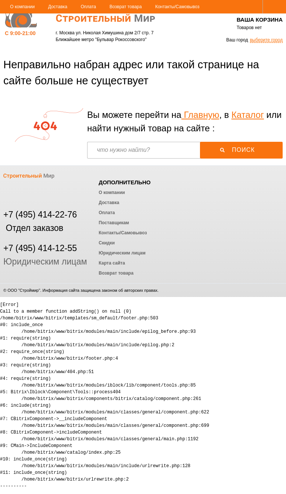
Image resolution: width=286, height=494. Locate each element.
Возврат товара (125, 6)
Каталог (247, 115)
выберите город (266, 40)
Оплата (88, 6)
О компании (22, 6)
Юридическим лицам (45, 261)
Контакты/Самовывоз (177, 6)
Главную (200, 115)
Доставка (57, 6)
